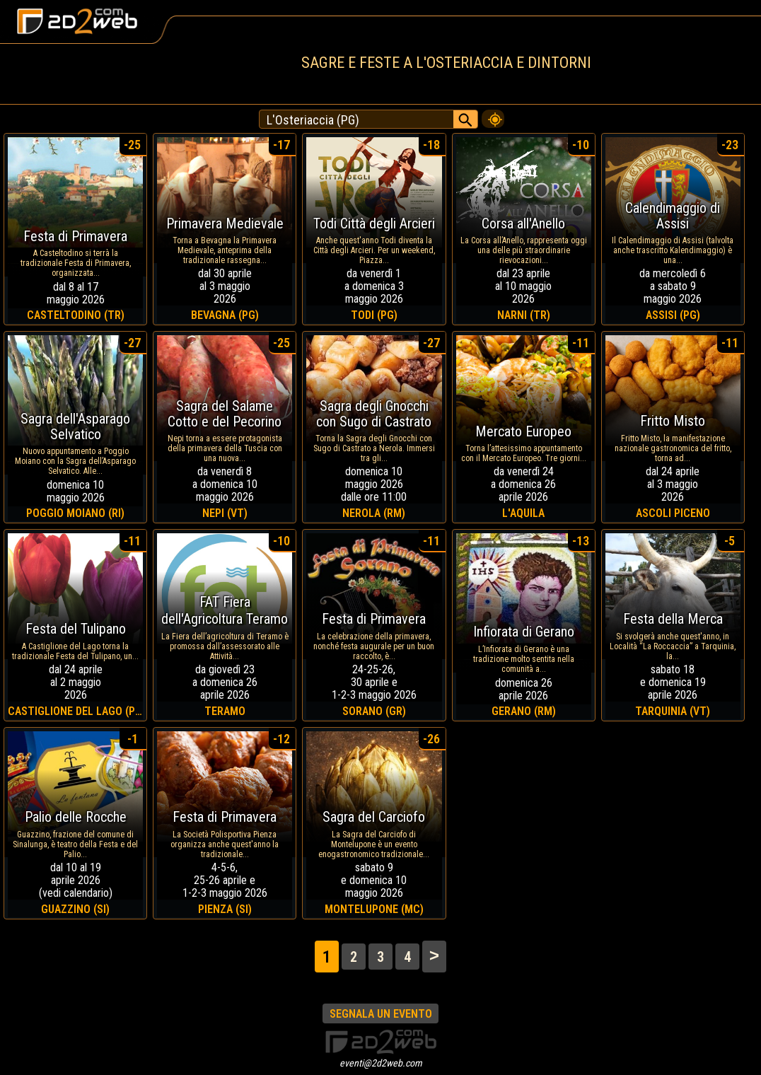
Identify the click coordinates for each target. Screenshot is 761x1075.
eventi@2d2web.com (380, 1063)
